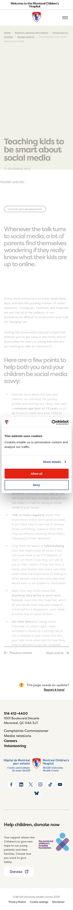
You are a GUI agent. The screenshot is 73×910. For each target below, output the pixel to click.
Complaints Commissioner (26, 730)
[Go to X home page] (31, 784)
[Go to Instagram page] (40, 784)
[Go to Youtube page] (60, 784)
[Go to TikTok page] (50, 784)
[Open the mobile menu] (65, 18)
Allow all (36, 473)
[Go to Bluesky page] (36, 793)
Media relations (17, 735)
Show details (52, 461)
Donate (16, 871)
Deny (36, 485)
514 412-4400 (16, 713)
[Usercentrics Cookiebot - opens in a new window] (52, 422)
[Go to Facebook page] (11, 784)
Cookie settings (39, 902)
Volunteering (15, 745)
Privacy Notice (17, 902)
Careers (10, 740)
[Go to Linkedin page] (21, 784)
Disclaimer (58, 902)
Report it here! (54, 689)
